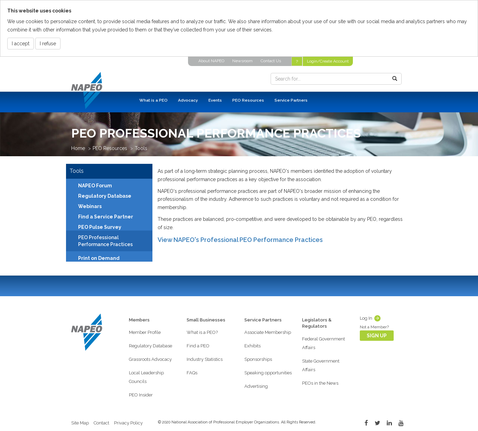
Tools (141, 148)
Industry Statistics (205, 359)
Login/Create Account (328, 61)
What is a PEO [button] (153, 100)
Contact (101, 422)
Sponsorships (258, 359)
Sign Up (377, 335)
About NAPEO (211, 60)
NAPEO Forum (95, 185)
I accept (20, 43)
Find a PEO (198, 345)
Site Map (80, 422)
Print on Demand (99, 258)
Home (78, 148)
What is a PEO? (202, 332)
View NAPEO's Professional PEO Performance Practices (240, 239)
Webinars (90, 206)
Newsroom (242, 60)
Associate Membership (267, 332)
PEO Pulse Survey (99, 227)
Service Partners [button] (291, 100)
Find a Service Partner (105, 216)
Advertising (256, 386)
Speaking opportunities (268, 372)
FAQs (192, 372)
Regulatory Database (104, 196)
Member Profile (145, 332)
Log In (366, 318)
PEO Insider (141, 394)
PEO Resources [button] (248, 100)
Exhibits (252, 345)
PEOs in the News (320, 383)
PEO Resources (110, 148)
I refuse (48, 43)
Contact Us (271, 60)
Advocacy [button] (188, 100)
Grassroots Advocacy (150, 359)
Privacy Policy (128, 422)
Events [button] (215, 100)
